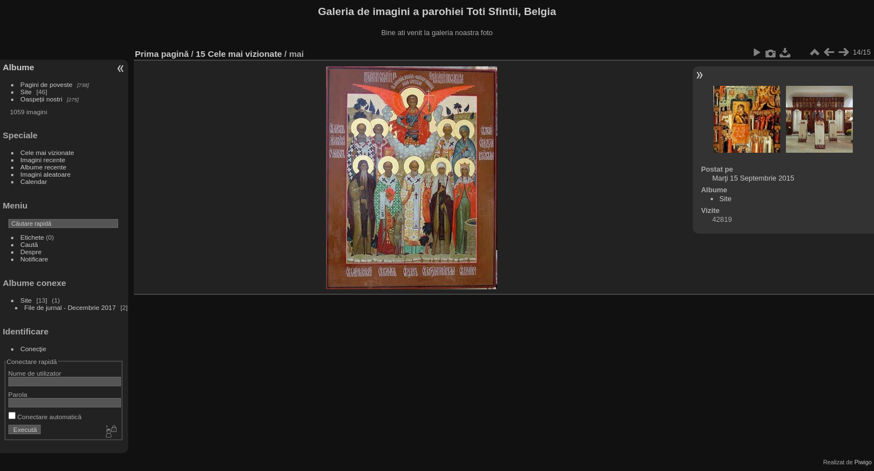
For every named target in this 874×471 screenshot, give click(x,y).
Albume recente (43, 167)
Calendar (34, 181)
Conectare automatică (44, 416)
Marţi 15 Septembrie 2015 (753, 178)
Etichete (33, 237)
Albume (18, 67)
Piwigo (863, 462)
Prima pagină (161, 54)
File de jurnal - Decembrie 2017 (70, 307)
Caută (29, 244)
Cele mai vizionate (47, 152)
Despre (31, 251)
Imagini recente (43, 159)
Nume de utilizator (34, 373)
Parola (17, 394)
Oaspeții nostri (41, 99)
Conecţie (33, 348)
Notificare (34, 259)
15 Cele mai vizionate (239, 54)
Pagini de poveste (47, 84)
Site (26, 91)
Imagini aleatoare (46, 174)
